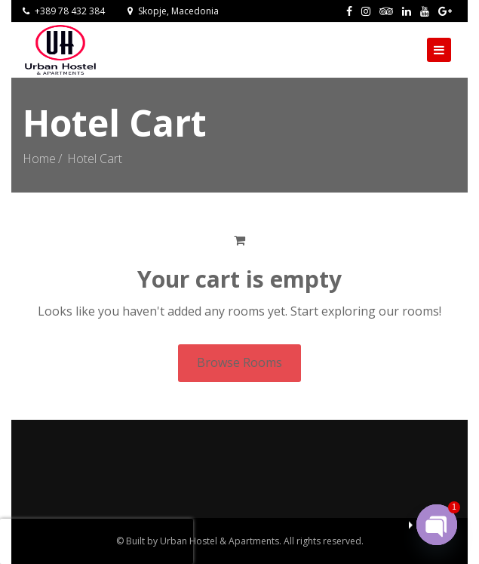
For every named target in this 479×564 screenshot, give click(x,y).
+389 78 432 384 (64, 11)
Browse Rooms (239, 362)
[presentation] (96, 541)
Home (39, 158)
